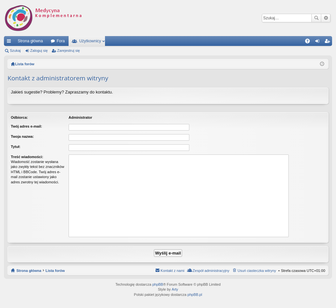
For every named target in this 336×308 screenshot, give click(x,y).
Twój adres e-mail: (26, 126)
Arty (175, 289)
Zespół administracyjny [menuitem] (211, 271)
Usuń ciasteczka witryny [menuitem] (257, 271)
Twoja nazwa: (22, 136)
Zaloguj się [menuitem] (318, 42)
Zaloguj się (39, 50)
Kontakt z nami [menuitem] (172, 271)
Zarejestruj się (68, 50)
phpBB (157, 284)
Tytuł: (15, 147)
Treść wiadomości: (27, 157)
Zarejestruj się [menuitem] (328, 42)
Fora (61, 41)
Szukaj (316, 18)
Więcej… (10, 42)
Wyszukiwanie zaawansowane (325, 18)
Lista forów (55, 271)
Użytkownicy (90, 41)
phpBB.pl (194, 295)
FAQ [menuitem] (309, 42)
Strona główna (30, 41)
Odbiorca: (19, 117)
